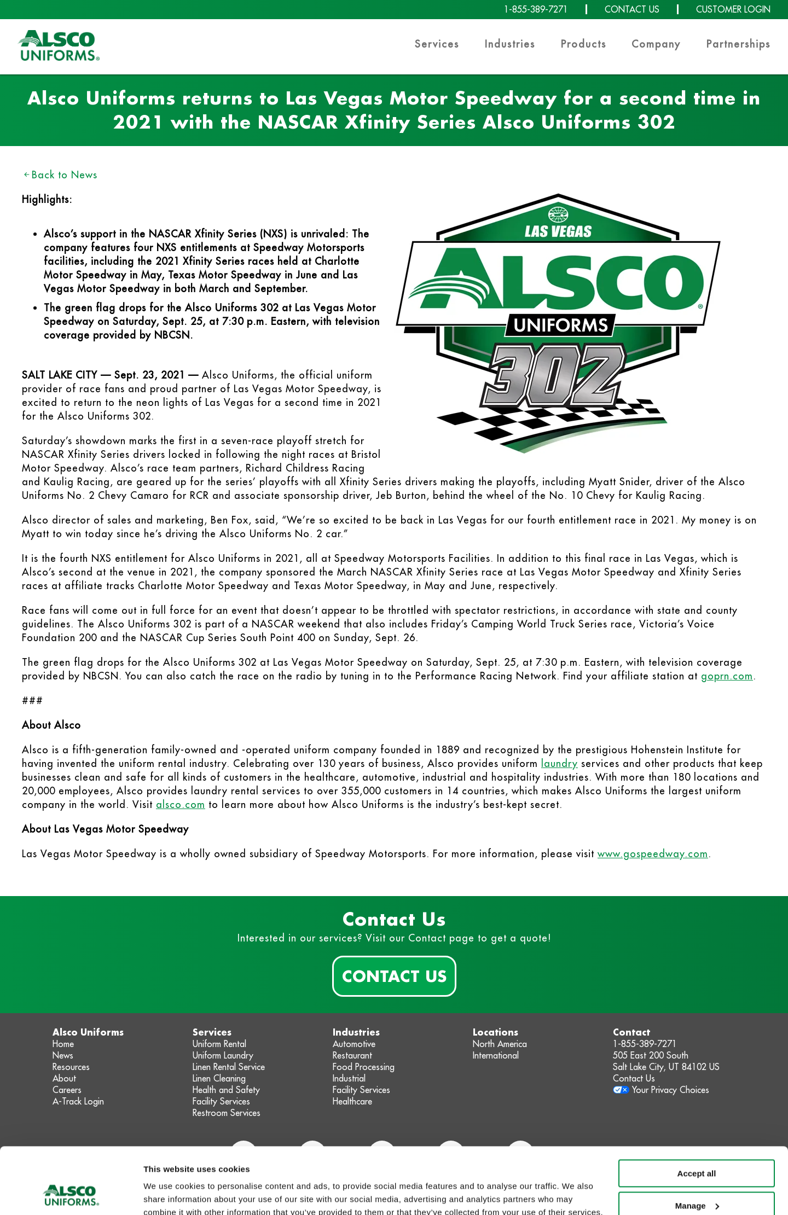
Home (63, 1043)
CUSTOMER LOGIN (733, 9)
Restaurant (352, 1055)
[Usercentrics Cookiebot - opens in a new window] (71, 1193)
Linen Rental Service (229, 1066)
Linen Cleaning (219, 1078)
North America (500, 1043)
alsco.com (180, 804)
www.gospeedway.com (653, 853)
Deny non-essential (696, 1175)
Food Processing (364, 1066)
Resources (71, 1066)
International (496, 1055)
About (64, 1078)
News (63, 1055)
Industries (510, 44)
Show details (168, 1193)
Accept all (696, 1111)
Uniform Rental (219, 1043)
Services (437, 44)
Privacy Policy (260, 1163)
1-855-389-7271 (536, 9)
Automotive (354, 1043)
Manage (697, 1143)
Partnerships (738, 44)
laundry (559, 763)
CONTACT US (632, 9)
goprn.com (727, 676)
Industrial (349, 1078)
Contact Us (394, 976)
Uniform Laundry (223, 1055)
